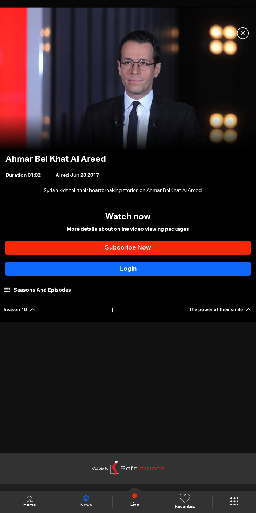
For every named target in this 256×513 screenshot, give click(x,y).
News (86, 501)
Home (29, 502)
